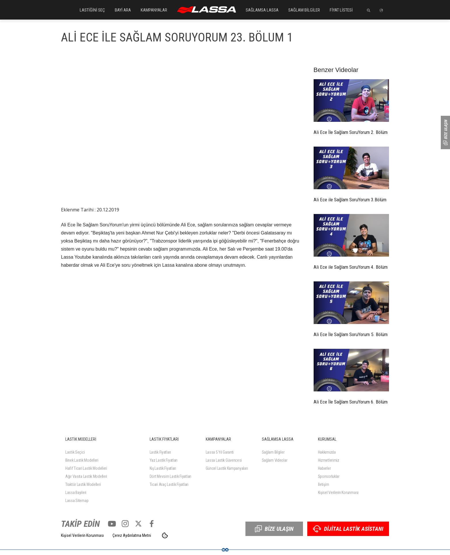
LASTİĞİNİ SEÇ (92, 10)
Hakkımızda (327, 452)
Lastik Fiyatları (160, 452)
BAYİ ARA (123, 10)
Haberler (324, 468)
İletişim (323, 484)
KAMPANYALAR (154, 10)
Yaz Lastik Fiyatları (164, 460)
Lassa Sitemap (76, 500)
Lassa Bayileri (75, 492)
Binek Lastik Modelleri (81, 460)
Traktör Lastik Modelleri (83, 484)
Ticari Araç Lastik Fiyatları (169, 484)
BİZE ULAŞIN (274, 528)
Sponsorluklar (329, 476)
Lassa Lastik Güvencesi (224, 460)
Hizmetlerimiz (328, 460)
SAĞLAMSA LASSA (262, 10)
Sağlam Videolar (274, 460)
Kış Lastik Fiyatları (163, 468)
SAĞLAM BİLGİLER (304, 10)
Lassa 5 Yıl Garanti (220, 452)
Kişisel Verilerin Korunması (338, 492)
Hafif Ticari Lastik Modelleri (86, 468)
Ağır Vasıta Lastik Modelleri (86, 476)
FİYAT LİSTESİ (341, 10)
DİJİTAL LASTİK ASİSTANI (348, 528)
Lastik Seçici (75, 452)
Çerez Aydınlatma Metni (131, 535)
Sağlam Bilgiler (273, 452)
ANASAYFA (206, 9)
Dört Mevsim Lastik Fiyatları (170, 476)
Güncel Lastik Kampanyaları (227, 468)
